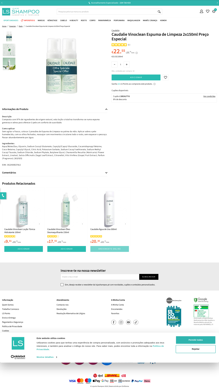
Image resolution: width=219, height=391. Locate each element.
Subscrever (148, 276)
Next (217, 2)
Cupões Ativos (8, 339)
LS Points (6, 313)
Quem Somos (8, 304)
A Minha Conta (117, 304)
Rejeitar (195, 377)
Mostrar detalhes (45, 385)
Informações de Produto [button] (15, 109)
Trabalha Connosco (10, 309)
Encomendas (116, 309)
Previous (1, 2)
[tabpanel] (23, 220)
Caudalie (115, 30)
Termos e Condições (10, 335)
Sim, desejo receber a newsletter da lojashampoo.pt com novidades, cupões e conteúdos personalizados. (110, 284)
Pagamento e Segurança (12, 322)
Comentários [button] (9, 172)
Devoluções (61, 309)
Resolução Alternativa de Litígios (71, 313)
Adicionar (136, 77)
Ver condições (209, 96)
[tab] (54, 109)
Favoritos (115, 313)
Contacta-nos (62, 304)
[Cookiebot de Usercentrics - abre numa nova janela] (18, 385)
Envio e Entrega (9, 317)
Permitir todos (196, 368)
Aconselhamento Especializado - (111, 2)
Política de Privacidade (12, 326)
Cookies (5, 330)
